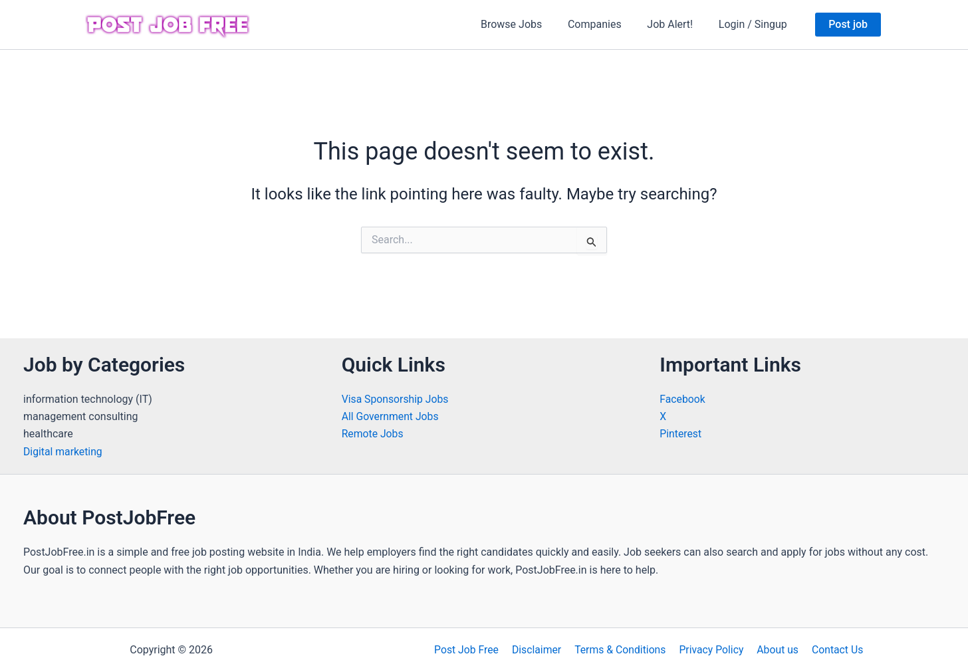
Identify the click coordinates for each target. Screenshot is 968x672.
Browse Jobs (526, 24)
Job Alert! (676, 24)
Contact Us (833, 649)
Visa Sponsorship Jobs (396, 399)
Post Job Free (470, 649)
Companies (606, 24)
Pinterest (681, 433)
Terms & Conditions (620, 649)
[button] (848, 25)
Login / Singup (755, 24)
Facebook (682, 399)
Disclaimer (539, 649)
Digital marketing (63, 451)
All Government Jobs (391, 416)
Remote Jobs (373, 433)
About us (775, 649)
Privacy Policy (711, 649)
